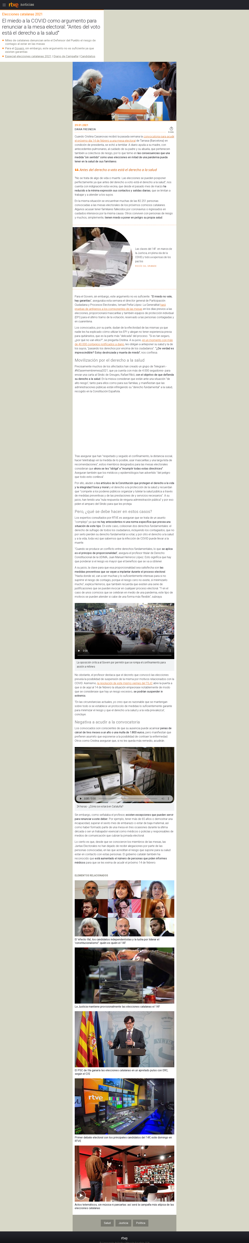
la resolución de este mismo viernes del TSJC (125, 683)
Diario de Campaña (66, 56)
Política (140, 1223)
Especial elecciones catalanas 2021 (28, 56)
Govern (19, 48)
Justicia (123, 1223)
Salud (107, 1223)
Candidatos (87, 56)
